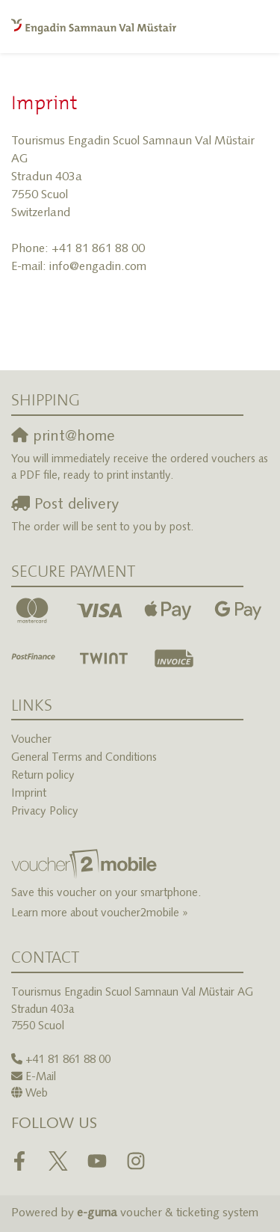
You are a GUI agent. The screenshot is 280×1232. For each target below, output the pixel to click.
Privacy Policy (44, 812)
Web (36, 1094)
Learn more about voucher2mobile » (99, 913)
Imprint (28, 794)
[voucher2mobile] (86, 865)
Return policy (43, 776)
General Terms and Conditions (84, 758)
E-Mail (40, 1077)
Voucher (31, 740)
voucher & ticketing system (167, 1213)
